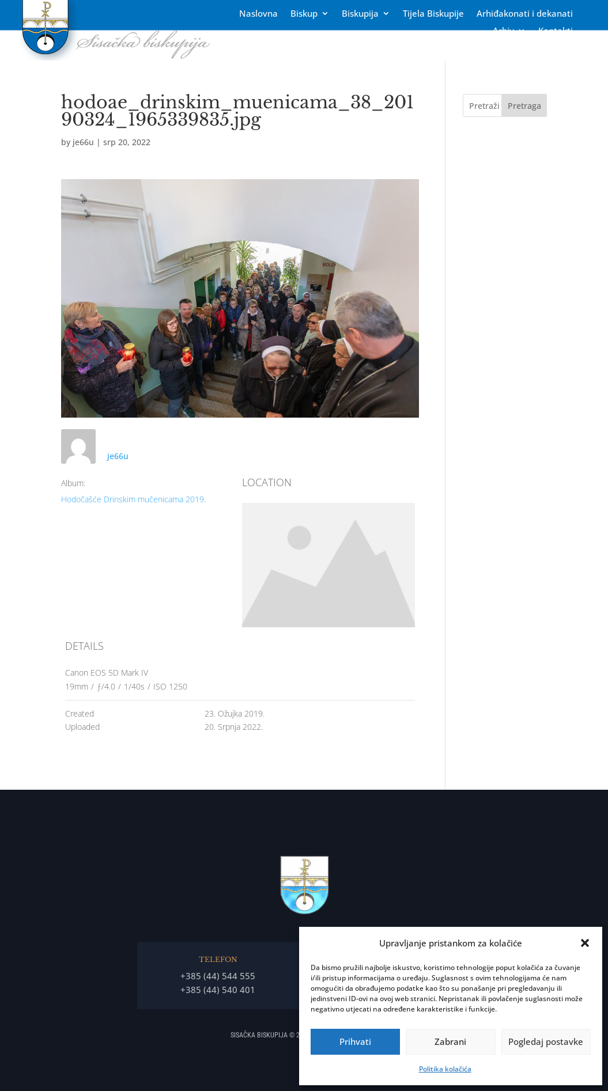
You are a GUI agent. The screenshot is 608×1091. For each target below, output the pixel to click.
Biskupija (360, 14)
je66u (83, 142)
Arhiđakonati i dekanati (525, 14)
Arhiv (503, 31)
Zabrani (450, 1041)
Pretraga (524, 105)
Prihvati (355, 1041)
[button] (585, 943)
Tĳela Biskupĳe (433, 14)
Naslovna (258, 14)
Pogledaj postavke (545, 1041)
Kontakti (555, 31)
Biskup (304, 14)
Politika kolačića (445, 1069)
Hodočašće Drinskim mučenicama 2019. (133, 499)
